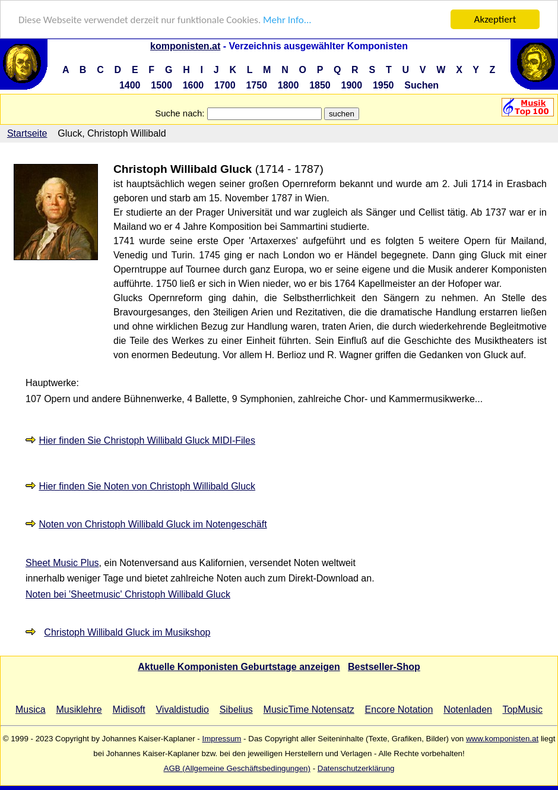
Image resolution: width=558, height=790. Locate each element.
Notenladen (467, 709)
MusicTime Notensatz (309, 709)
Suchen (421, 85)
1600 (193, 85)
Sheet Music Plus (62, 563)
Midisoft (129, 709)
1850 (320, 85)
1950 (383, 85)
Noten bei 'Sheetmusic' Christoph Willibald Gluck (128, 594)
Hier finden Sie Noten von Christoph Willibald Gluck (147, 486)
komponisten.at (185, 46)
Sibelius (236, 709)
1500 (161, 85)
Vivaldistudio (182, 709)
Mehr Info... (287, 20)
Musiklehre (79, 709)
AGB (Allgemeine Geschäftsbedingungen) (237, 768)
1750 (256, 85)
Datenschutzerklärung (356, 768)
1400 (130, 85)
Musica (30, 709)
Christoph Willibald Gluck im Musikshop (127, 632)
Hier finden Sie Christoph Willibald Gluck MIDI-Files (147, 440)
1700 (225, 85)
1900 (352, 85)
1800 (288, 85)
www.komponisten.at (502, 738)
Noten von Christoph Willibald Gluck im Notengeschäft (153, 524)
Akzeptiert (495, 19)
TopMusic (522, 709)
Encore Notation (399, 709)
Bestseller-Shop (384, 667)
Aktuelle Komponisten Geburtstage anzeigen (239, 667)
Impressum (221, 738)
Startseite (27, 133)
